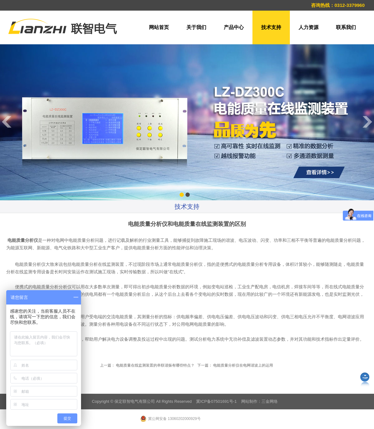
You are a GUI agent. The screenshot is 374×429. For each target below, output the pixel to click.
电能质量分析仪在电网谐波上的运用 (243, 365)
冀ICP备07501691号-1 (216, 401)
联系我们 (346, 27)
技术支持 (271, 27)
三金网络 (269, 401)
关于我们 (196, 27)
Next (368, 192)
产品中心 (234, 27)
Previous (6, 192)
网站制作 (249, 401)
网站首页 (159, 27)
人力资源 (309, 27)
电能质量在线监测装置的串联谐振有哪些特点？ (155, 365)
